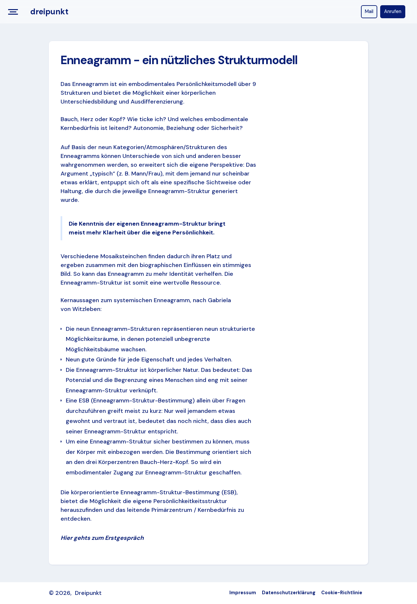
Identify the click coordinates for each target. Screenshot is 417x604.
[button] (15, 11)
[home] (49, 12)
